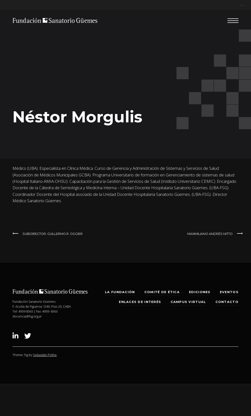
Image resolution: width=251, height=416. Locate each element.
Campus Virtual (188, 302)
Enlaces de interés (140, 302)
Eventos (229, 292)
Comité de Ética (162, 292)
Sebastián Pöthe (45, 355)
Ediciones (199, 292)
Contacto (226, 302)
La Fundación (120, 292)
